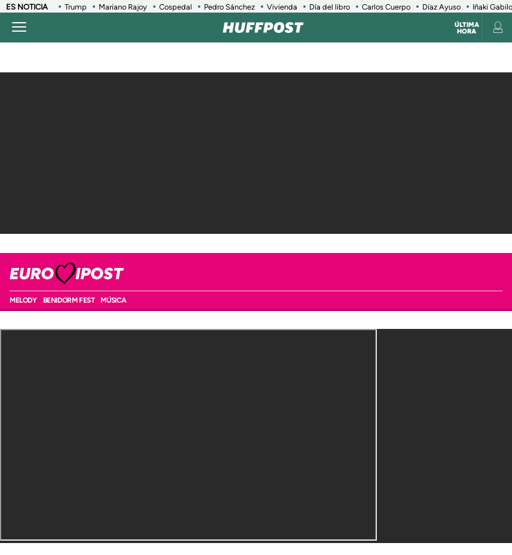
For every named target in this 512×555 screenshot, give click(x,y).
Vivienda (282, 6)
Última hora (467, 28)
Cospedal (175, 6)
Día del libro (329, 6)
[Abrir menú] (19, 27)
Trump (76, 6)
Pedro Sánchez (229, 6)
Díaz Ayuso (441, 6)
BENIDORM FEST (69, 300)
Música (113, 300)
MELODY (23, 300)
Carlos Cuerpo (386, 6)
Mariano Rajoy (123, 6)
